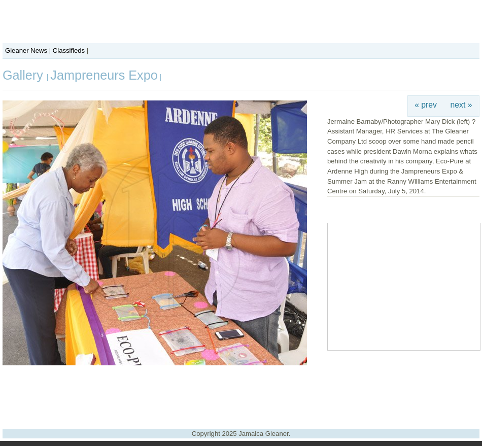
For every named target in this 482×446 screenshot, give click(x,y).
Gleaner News (26, 50)
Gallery (25, 75)
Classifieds (69, 50)
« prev (426, 104)
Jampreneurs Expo (103, 75)
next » (461, 104)
